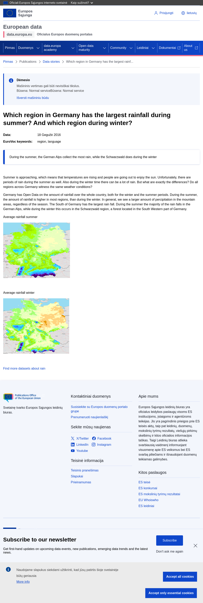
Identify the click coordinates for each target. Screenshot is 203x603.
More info (23, 581)
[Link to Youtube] (79, 450)
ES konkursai (148, 488)
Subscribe (170, 540)
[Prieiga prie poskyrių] (38, 48)
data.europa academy (52, 47)
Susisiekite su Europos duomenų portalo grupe (99, 409)
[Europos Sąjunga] (18, 13)
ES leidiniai (146, 506)
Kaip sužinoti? (82, 2)
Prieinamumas (81, 482)
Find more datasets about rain (24, 368)
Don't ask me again (169, 551)
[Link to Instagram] (101, 444)
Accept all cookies (180, 576)
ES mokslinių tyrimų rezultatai (159, 494)
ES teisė (144, 482)
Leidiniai (142, 47)
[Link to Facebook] (101, 438)
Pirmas (10, 47)
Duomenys (25, 47)
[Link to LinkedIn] (79, 444)
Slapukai (77, 476)
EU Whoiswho (148, 500)
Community (118, 47)
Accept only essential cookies (171, 593)
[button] (189, 13)
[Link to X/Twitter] (80, 438)
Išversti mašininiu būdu (33, 98)
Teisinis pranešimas (85, 470)
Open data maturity (86, 47)
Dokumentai (170, 47)
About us (191, 47)
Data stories (51, 61)
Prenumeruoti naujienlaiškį (89, 417)
